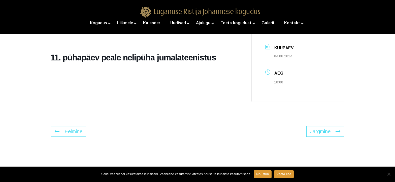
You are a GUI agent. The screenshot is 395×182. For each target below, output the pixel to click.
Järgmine (325, 131)
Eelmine (68, 131)
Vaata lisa (284, 174)
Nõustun (262, 174)
